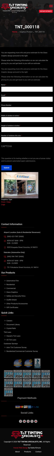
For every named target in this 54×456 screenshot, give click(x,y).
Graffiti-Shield (11, 303)
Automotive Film (12, 284)
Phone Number (6, 105)
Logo (3, 205)
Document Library (13, 328)
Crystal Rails (11, 332)
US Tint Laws (11, 343)
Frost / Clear (6, 202)
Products (27, 452)
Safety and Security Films (16, 299)
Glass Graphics (12, 296)
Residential (10, 288)
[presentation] (17, 153)
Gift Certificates (12, 311)
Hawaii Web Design (20, 448)
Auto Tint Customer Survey (16, 351)
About (17, 452)
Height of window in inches (10, 125)
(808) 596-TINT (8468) (15, 260)
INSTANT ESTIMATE (46, 11)
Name (3, 85)
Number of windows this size (11, 135)
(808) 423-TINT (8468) (15, 240)
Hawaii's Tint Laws (13, 339)
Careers (9, 324)
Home (14, 32)
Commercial (11, 292)
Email (3, 95)
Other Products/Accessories (17, 307)
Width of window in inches (10, 115)
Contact (38, 452)
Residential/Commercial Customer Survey (22, 355)
